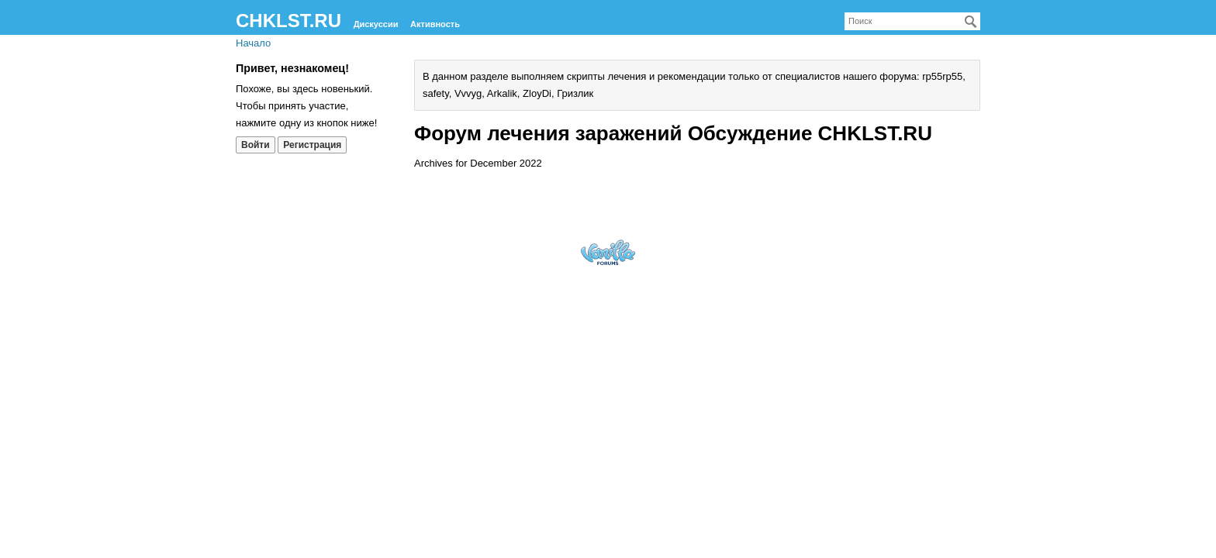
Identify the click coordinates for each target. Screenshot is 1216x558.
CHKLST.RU (288, 20)
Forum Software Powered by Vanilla (608, 252)
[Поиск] (971, 22)
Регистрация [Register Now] (312, 145)
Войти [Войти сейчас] (255, 145)
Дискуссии (376, 24)
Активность (435, 24)
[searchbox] (912, 21)
